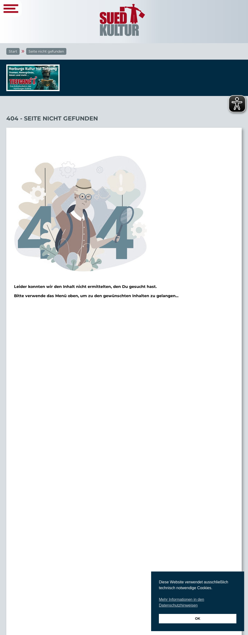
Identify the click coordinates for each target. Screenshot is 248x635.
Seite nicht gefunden (46, 51)
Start (13, 51)
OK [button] (197, 618)
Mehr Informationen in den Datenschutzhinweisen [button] (181, 602)
